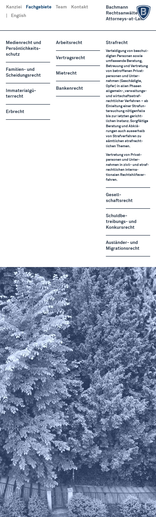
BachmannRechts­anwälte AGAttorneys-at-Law (129, 13)
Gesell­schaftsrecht (119, 198)
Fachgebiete (39, 7)
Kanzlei (14, 7)
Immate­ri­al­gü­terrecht (21, 94)
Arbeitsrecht (69, 43)
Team (61, 7)
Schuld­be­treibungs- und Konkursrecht (121, 222)
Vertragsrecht (70, 58)
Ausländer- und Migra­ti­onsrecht (122, 245)
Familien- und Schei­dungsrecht (23, 72)
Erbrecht (15, 112)
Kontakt (79, 7)
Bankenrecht (69, 88)
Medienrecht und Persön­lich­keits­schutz (23, 49)
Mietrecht (66, 73)
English (18, 16)
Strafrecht (117, 43)
